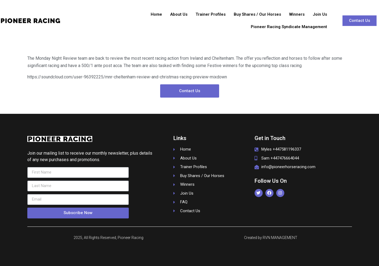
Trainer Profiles (211, 14)
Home (156, 14)
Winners (297, 14)
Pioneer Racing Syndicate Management (289, 26)
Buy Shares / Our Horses (257, 14)
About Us (178, 14)
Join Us (320, 14)
